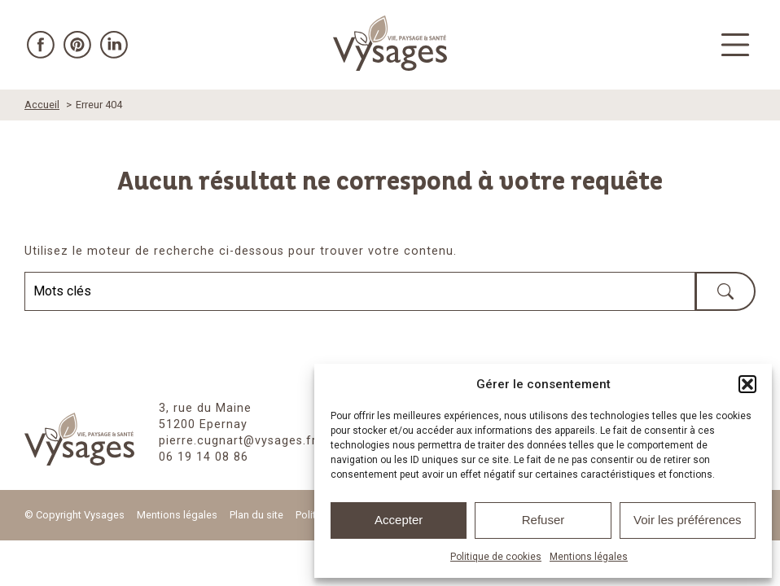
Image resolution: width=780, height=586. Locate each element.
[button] (747, 384)
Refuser (543, 520)
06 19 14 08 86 (203, 457)
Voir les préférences (687, 520)
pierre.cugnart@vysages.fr (238, 441)
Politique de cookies (495, 556)
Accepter (399, 520)
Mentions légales (589, 556)
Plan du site (256, 515)
